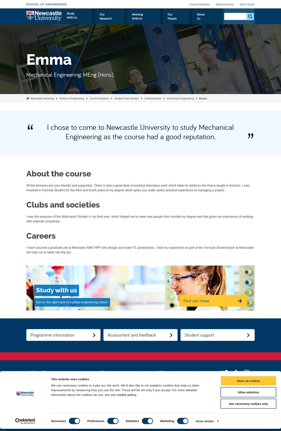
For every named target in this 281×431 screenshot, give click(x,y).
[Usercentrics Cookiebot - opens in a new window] (25, 423)
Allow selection (248, 394)
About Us (210, 19)
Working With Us (161, 19)
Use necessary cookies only (248, 406)
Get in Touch (247, 4)
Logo (44, 18)
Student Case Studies (126, 98)
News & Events (225, 4)
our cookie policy (123, 397)
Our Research (132, 19)
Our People (188, 19)
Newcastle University (42, 98)
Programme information (52, 335)
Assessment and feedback (132, 335)
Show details (205, 423)
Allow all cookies (248, 383)
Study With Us (104, 19)
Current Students (199, 4)
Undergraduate (152, 98)
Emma (203, 98)
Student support (199, 335)
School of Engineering (46, 4)
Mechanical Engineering (180, 98)
